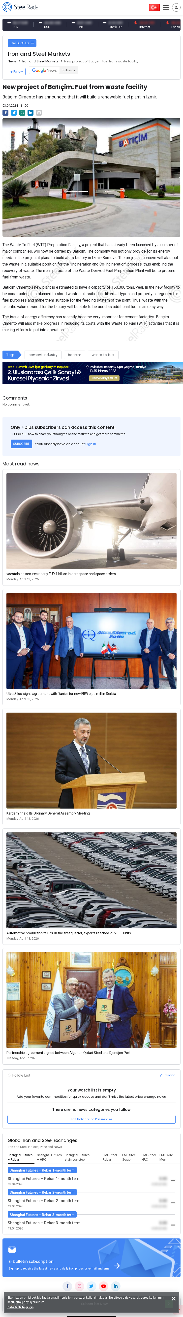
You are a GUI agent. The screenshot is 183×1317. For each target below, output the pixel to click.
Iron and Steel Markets (40, 61)
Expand (168, 1075)
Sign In (90, 444)
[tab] (21, 1158)
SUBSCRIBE (21, 444)
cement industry (43, 354)
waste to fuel (103, 354)
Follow (16, 71)
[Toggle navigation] (176, 7)
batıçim (74, 354)
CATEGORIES (22, 43)
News (12, 61)
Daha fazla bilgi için (20, 1307)
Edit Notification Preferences (91, 1119)
